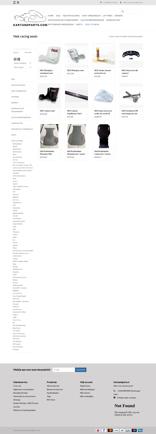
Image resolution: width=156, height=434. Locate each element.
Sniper (15, 234)
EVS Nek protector (19, 336)
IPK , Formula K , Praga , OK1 (22, 165)
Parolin (15, 216)
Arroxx (15, 160)
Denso (15, 242)
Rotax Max (16, 208)
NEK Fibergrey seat (75, 70)
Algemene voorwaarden (23, 389)
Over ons (17, 386)
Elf (14, 323)
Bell (14, 229)
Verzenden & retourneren (24, 396)
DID (14, 205)
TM (14, 192)
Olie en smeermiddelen (92, 20)
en (18, 2)
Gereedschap (113, 20)
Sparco (15, 184)
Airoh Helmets (18, 347)
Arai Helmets (17, 157)
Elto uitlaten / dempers (21, 301)
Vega (14, 264)
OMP (15, 317)
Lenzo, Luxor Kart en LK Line (23, 168)
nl (14, 2)
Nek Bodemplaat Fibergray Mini (47, 152)
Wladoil (15, 197)
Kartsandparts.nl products (22, 170)
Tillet (15, 274)
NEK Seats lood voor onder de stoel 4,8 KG (103, 112)
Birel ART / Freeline (20, 288)
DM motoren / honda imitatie (23, 251)
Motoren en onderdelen (61, 24)
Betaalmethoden (20, 393)
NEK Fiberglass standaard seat (46, 71)
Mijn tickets (85, 393)
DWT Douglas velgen (20, 261)
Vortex (15, 283)
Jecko (15, 181)
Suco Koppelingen (19, 296)
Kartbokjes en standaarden (63, 20)
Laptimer (107, 15)
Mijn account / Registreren (131, 2)
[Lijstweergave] (18, 59)
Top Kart (16, 173)
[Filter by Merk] (22, 67)
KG (14, 240)
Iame (14, 178)
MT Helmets (17, 341)
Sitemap (16, 400)
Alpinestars (17, 149)
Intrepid (16, 349)
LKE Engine (17, 189)
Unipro (15, 315)
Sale (58, 15)
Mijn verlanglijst (86, 396)
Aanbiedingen (53, 393)
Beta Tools (16, 328)
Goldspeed (17, 202)
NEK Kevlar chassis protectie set (102, 71)
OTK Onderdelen (19, 176)
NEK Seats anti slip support (130, 71)
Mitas (15, 248)
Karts (79, 24)
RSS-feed (51, 400)
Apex (14, 154)
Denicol (16, 194)
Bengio (15, 266)
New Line (16, 299)
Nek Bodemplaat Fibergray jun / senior (76, 152)
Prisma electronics (19, 277)
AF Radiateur (17, 144)
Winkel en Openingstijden (24, 410)
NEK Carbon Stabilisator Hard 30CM (74, 112)
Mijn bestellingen (87, 389)
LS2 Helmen (17, 218)
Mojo (15, 237)
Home (51, 15)
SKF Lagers (17, 344)
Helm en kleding (71, 15)
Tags (49, 396)
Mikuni (15, 280)
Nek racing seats (135, 36)
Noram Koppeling (19, 325)
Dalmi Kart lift (17, 285)
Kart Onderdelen (91, 15)
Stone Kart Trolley (19, 312)
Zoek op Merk (92, 24)
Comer (15, 258)
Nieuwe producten (55, 389)
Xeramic (16, 304)
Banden (119, 15)
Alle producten (53, 386)
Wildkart (16, 291)
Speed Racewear (19, 221)
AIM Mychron (17, 269)
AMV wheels (17, 152)
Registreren (85, 386)
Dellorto (16, 306)
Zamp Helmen (18, 224)
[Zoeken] (132, 11)
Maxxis (15, 245)
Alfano (15, 146)
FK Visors (16, 339)
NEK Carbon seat (47, 111)
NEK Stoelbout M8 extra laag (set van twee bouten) (130, 112)
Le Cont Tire (17, 293)
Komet (15, 210)
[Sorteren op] (22, 63)
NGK (14, 226)
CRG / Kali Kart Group (20, 186)
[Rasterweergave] (15, 59)
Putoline (16, 272)
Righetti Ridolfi (18, 213)
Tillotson (16, 232)
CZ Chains (16, 331)
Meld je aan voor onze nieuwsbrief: (32, 369)
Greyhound (17, 309)
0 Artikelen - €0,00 (108, 2)
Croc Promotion (18, 162)
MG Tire (16, 200)
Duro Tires (17, 320)
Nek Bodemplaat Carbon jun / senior (102, 152)
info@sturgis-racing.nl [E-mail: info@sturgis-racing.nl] (126, 397)
